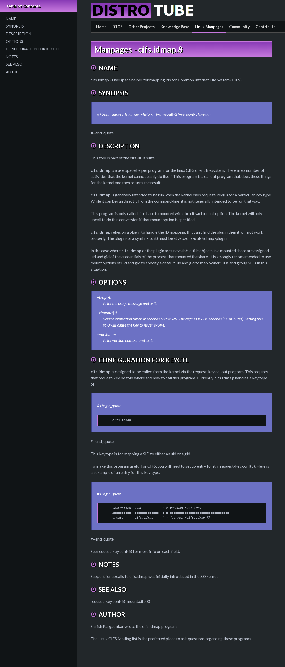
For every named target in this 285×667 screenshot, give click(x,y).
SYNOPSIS (15, 26)
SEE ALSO (14, 64)
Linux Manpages (209, 26)
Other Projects (141, 26)
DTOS (117, 26)
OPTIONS (14, 41)
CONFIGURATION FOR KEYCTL (33, 49)
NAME (11, 18)
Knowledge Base (175, 26)
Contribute (265, 26)
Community (239, 26)
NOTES (12, 57)
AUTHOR (14, 72)
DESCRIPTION (18, 34)
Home (101, 26)
